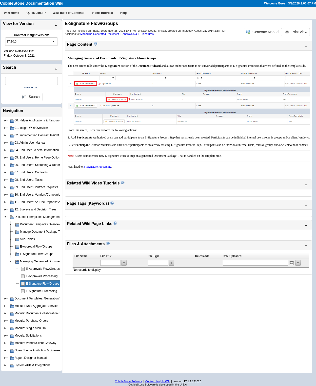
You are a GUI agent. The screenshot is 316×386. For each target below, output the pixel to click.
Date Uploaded (232, 256)
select (54, 41)
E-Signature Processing (41, 291)
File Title (106, 256)
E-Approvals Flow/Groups (43, 269)
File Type (153, 256)
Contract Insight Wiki (157, 381)
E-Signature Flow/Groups (42, 283)
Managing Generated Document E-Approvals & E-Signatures (117, 33)
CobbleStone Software (128, 381)
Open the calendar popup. (291, 263)
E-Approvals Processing (42, 276)
